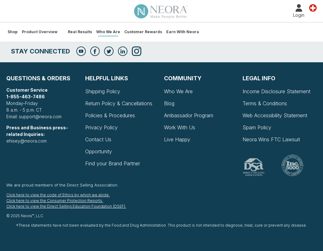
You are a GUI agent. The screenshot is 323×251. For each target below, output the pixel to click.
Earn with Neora (182, 31)
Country (313, 7)
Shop (13, 31)
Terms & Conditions (265, 103)
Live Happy (177, 139)
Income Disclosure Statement (276, 91)
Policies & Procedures (110, 115)
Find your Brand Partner (112, 163)
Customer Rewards (143, 31)
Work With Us (179, 127)
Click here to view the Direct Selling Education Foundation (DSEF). (66, 206)
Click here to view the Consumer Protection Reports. (54, 200)
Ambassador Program (188, 115)
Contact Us (98, 139)
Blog (169, 103)
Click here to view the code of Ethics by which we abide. (58, 195)
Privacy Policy (101, 127)
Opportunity (98, 151)
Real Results (80, 31)
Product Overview (39, 31)
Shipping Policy (102, 91)
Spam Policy (257, 127)
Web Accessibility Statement (275, 115)
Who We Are (108, 31)
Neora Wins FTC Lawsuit (271, 139)
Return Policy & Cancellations (118, 103)
